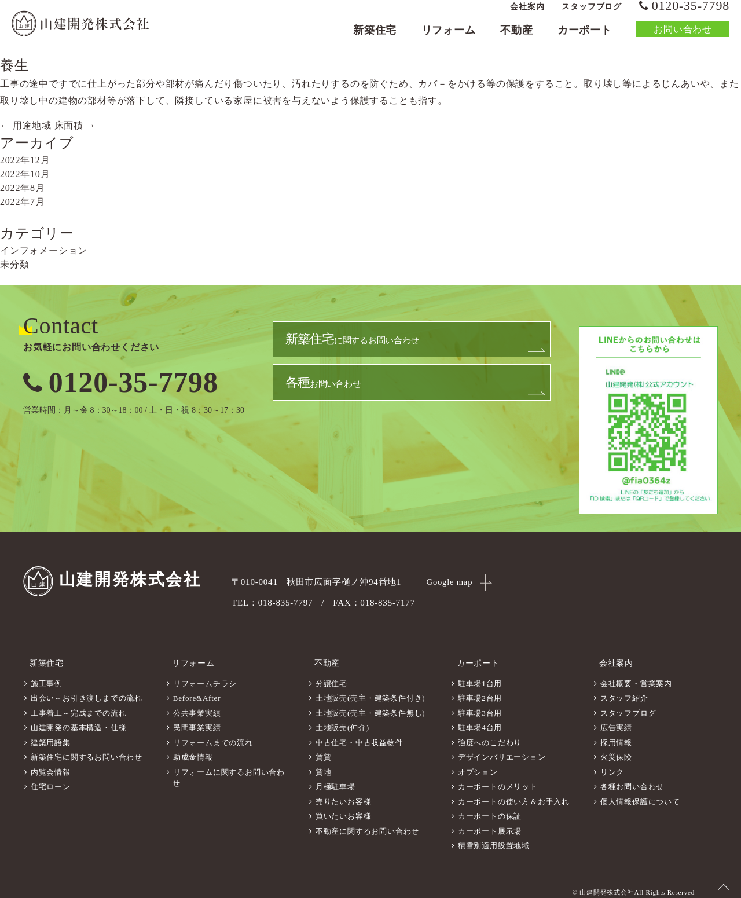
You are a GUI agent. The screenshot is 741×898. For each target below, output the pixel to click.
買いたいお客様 (344, 808)
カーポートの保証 (490, 808)
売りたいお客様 (344, 794)
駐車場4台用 (480, 720)
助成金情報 (193, 749)
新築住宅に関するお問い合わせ (86, 749)
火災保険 (616, 749)
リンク (612, 764)
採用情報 (616, 735)
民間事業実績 (197, 720)
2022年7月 (22, 202)
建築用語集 (51, 735)
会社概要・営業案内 (636, 676)
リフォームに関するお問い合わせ (229, 770)
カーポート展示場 (490, 823)
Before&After (197, 690)
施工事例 (47, 676)
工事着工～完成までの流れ (79, 705)
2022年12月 (25, 160)
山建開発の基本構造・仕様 (79, 720)
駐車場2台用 (480, 690)
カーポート (584, 38)
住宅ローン (51, 779)
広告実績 (616, 720)
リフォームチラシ (205, 676)
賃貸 (324, 749)
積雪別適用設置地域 (494, 838)
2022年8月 (22, 188)
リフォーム (448, 38)
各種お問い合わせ (632, 779)
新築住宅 (375, 38)
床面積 (75, 125)
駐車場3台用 (480, 705)
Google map (451, 580)
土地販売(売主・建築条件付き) (370, 690)
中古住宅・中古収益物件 (359, 735)
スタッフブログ (592, 14)
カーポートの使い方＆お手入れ (514, 794)
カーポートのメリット (498, 779)
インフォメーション (43, 250)
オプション (478, 764)
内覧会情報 (51, 764)
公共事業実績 (197, 705)
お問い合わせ (683, 37)
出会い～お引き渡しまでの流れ (86, 690)
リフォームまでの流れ (213, 735)
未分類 (14, 264)
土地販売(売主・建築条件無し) (370, 705)
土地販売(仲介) (342, 720)
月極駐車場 (335, 779)
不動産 (516, 38)
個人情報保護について (640, 794)
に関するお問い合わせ (355, 345)
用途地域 (26, 125)
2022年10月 (25, 174)
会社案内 (527, 14)
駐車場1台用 (480, 676)
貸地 (324, 764)
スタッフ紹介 (624, 690)
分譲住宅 (331, 676)
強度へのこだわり (490, 735)
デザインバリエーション (502, 749)
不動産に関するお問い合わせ (367, 823)
